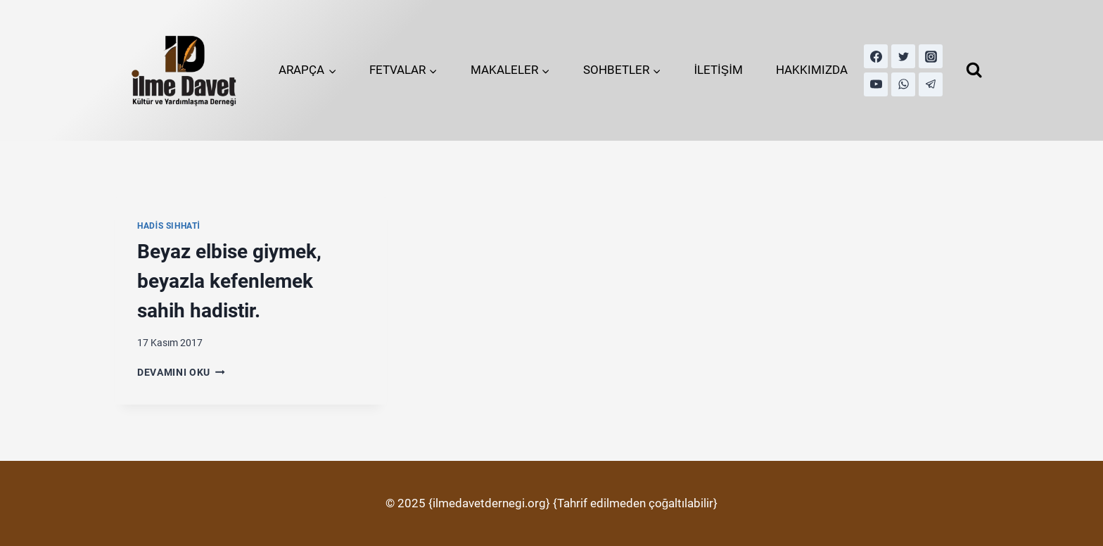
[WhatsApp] (903, 84)
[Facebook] (876, 56)
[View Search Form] (973, 70)
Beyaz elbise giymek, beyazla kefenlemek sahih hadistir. (229, 281)
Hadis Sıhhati (168, 226)
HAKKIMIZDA (812, 70)
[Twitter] (903, 56)
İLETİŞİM (718, 70)
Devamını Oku (181, 372)
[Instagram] (931, 56)
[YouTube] (876, 84)
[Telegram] (931, 84)
